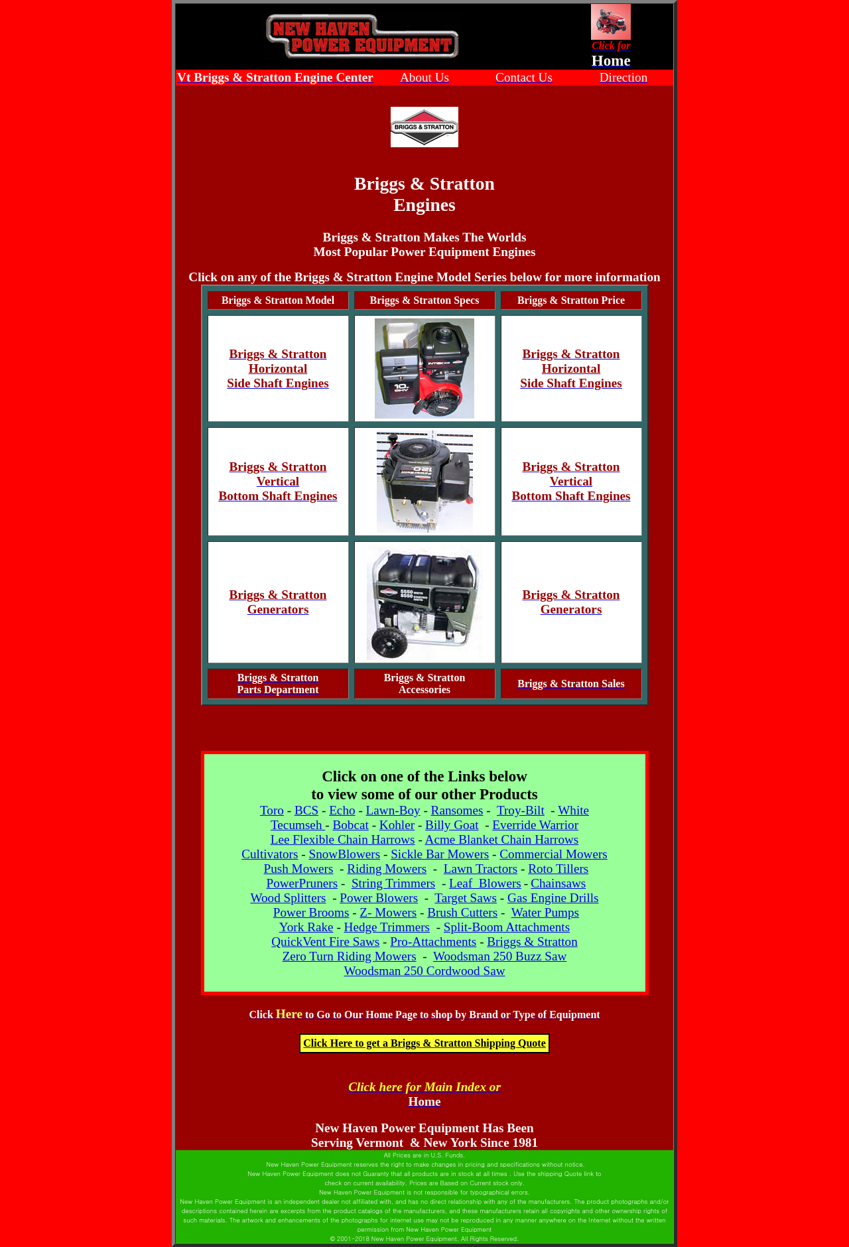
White (573, 810)
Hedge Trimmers (387, 927)
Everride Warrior (535, 825)
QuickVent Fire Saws (325, 942)
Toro (272, 810)
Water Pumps (545, 912)
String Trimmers (393, 883)
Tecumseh (298, 825)
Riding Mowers (386, 869)
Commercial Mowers (553, 854)
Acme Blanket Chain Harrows (502, 839)
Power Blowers (379, 898)
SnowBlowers (344, 854)
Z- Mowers (388, 912)
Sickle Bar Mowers (440, 854)
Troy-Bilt (521, 810)
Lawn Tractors (480, 869)
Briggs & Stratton (532, 942)
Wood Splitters (288, 898)
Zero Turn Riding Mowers (350, 956)
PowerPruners (302, 883)
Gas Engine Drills (553, 898)
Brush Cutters (462, 912)
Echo (342, 810)
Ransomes (457, 810)
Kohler (397, 825)
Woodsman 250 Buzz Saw (500, 956)
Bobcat (350, 825)
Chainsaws (558, 883)
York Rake (306, 927)
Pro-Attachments (433, 942)
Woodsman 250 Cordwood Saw (424, 971)
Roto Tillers (558, 869)
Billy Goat (451, 825)
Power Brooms (311, 912)
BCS (306, 810)
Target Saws (465, 898)
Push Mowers (298, 869)
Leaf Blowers (485, 883)
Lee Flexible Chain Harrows (343, 839)
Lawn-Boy (393, 810)
